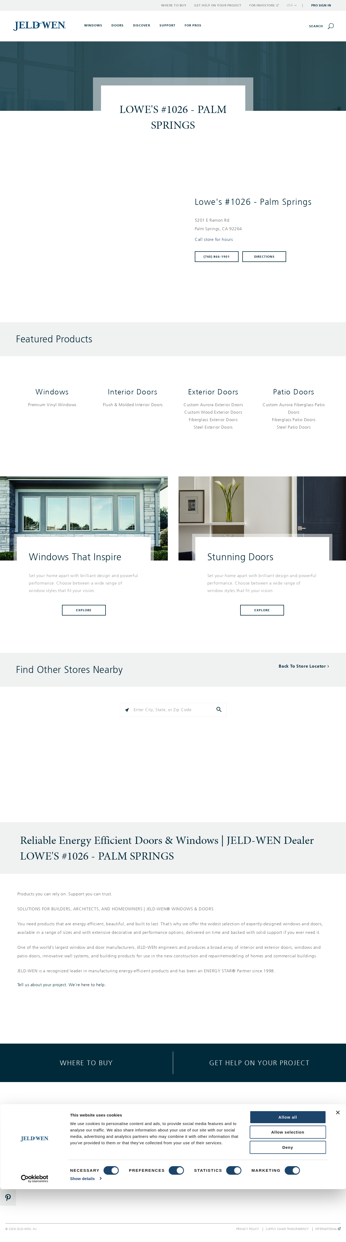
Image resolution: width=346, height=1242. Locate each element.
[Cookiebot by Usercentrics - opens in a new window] (34, 1232)
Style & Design (126, 1132)
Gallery (120, 1123)
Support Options (205, 1123)
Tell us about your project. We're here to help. (61, 985)
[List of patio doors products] (294, 416)
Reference (122, 1152)
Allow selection (287, 1185)
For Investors (263, 5)
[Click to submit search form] (219, 709)
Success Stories (127, 1142)
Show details (82, 1231)
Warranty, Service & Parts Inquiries (213, 1144)
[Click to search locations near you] (127, 709)
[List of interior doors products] (132, 405)
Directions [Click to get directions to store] (264, 256)
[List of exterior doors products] (213, 416)
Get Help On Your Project (213, 1132)
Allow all (287, 1170)
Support (168, 25)
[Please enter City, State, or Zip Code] (173, 709)
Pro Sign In (321, 5)
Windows (52, 391)
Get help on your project (259, 1063)
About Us (275, 1123)
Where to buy (86, 1063)
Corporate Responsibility (288, 1132)
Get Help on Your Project (217, 5)
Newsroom (276, 1142)
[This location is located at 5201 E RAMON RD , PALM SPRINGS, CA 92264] (260, 224)
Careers (273, 1152)
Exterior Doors (213, 391)
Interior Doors (132, 391)
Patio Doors (293, 391)
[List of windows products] (52, 405)
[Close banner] (338, 1165)
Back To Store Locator (302, 666)
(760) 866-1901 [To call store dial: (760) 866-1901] (217, 256)
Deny (287, 1200)
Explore (84, 610)
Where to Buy (173, 5)
